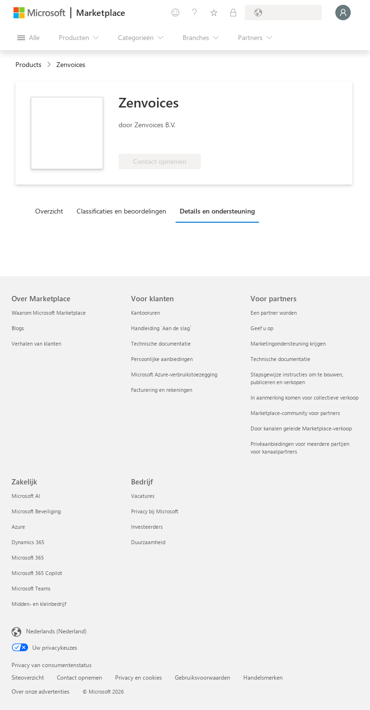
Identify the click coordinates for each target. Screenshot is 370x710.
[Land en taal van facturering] (283, 12)
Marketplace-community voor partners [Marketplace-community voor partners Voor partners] (295, 412)
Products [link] (28, 64)
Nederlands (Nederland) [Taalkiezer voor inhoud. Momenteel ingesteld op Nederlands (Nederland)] (56, 631)
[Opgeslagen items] (214, 12)
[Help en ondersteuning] (194, 12)
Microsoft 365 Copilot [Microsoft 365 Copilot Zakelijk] (37, 572)
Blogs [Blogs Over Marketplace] (18, 328)
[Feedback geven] (175, 12)
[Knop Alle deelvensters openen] (28, 37)
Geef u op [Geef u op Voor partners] (262, 328)
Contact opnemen (79, 677)
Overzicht (49, 210)
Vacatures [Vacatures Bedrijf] (143, 495)
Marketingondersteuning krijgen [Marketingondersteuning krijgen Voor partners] (288, 343)
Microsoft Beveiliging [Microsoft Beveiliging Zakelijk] (36, 511)
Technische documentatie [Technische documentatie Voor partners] (280, 358)
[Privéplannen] (233, 12)
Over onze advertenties (40, 691)
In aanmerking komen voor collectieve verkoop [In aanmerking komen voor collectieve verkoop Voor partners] (304, 397)
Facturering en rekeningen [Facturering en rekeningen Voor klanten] (161, 389)
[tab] (51, 210)
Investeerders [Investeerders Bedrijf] (147, 526)
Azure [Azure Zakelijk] (18, 526)
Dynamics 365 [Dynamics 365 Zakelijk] (28, 542)
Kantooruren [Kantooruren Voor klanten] (145, 312)
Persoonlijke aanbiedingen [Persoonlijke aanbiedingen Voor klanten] (162, 358)
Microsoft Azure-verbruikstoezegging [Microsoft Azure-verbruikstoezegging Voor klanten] (174, 374)
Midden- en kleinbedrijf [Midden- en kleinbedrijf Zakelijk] (39, 603)
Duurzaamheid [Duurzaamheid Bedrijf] (148, 542)
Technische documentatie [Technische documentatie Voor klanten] (161, 343)
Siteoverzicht (28, 677)
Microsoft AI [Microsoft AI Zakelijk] (26, 495)
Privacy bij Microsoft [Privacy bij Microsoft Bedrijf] (154, 511)
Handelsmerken (263, 677)
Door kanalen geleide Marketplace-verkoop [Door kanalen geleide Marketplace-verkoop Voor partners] (301, 428)
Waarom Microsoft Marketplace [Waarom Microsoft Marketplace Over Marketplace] (49, 312)
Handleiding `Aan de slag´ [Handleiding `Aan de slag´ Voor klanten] (161, 328)
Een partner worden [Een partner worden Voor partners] (274, 312)
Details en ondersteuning (217, 210)
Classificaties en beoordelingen (121, 210)
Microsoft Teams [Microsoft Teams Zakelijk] (31, 588)
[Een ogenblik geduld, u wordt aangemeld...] (343, 12)
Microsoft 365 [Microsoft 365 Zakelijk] (28, 557)
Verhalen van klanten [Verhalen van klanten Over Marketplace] (36, 343)
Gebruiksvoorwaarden (202, 677)
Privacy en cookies (138, 677)
